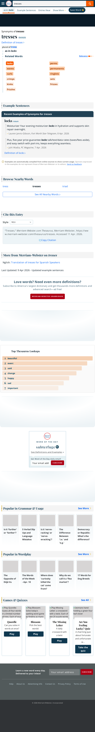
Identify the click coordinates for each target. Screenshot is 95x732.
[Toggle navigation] (3, 3)
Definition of (13, 42)
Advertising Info (36, 683)
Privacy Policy (65, 683)
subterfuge (45, 447)
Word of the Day (47, 442)
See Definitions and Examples (46, 452)
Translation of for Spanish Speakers (35, 262)
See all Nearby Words (47, 194)
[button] (59, 10)
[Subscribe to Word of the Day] (40, 463)
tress (14, 47)
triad (65, 186)
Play (12, 633)
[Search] (53, 3)
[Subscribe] (87, 672)
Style (5, 222)
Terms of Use (80, 683)
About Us (21, 683)
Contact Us (50, 683)
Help (12, 683)
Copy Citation (47, 240)
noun (22, 37)
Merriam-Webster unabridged (47, 296)
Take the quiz (83, 649)
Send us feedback (74, 164)
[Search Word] (90, 3)
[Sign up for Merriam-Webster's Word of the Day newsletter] (64, 672)
